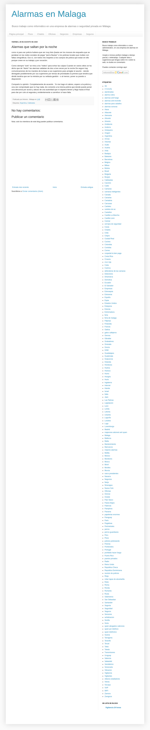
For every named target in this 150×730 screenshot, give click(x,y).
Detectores (109, 274)
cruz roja (108, 262)
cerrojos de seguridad (113, 224)
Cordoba (108, 248)
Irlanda (107, 388)
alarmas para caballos (113, 104)
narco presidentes (111, 474)
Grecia (107, 347)
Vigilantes (108, 676)
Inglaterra (108, 383)
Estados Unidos (111, 303)
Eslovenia (108, 294)
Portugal (108, 550)
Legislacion (109, 403)
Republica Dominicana (113, 570)
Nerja (107, 482)
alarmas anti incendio (113, 101)
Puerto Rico (109, 556)
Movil (107, 465)
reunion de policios (112, 573)
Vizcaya (108, 685)
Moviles (107, 468)
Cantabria (108, 200)
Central (107, 221)
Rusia (107, 594)
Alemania (108, 115)
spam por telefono (111, 629)
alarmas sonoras (111, 107)
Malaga (107, 435)
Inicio (55, 187)
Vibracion (108, 670)
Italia (106, 394)
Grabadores (109, 341)
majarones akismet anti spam (116, 432)
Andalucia (108, 124)
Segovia (108, 605)
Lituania (108, 415)
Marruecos (109, 447)
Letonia (107, 412)
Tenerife (108, 641)
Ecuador (108, 283)
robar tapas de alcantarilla (114, 579)
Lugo (106, 424)
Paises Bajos (110, 503)
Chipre (107, 236)
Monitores (108, 459)
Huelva (107, 368)
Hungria (108, 377)
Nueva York (109, 488)
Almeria (107, 121)
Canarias (108, 198)
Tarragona (108, 638)
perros (107, 529)
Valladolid (108, 661)
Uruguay (108, 655)
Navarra (108, 476)
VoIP (106, 688)
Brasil (107, 171)
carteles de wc (110, 209)
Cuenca (107, 268)
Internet (107, 385)
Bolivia (107, 168)
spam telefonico (111, 632)
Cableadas (31, 103)
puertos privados (111, 559)
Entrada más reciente (20, 187)
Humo (107, 374)
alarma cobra (110, 95)
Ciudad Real (109, 239)
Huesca (107, 371)
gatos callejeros (111, 333)
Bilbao (107, 165)
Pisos (30, 34)
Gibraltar (108, 339)
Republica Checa (111, 567)
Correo (107, 250)
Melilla (107, 453)
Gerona (107, 335)
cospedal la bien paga (113, 253)
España (107, 297)
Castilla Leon (110, 218)
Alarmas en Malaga (49, 14)
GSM (106, 350)
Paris (106, 520)
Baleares (108, 156)
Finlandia (108, 324)
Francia (107, 327)
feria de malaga (111, 318)
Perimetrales (109, 526)
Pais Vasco (109, 500)
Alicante (108, 118)
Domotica (108, 280)
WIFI (106, 691)
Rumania (108, 591)
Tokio (107, 647)
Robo (107, 582)
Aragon (107, 133)
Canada (108, 195)
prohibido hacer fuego (113, 553)
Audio (107, 145)
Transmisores (110, 652)
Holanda (108, 362)
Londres (108, 421)
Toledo (107, 650)
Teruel (107, 644)
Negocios (64, 34)
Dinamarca (109, 277)
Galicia (107, 330)
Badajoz (108, 154)
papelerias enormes (112, 515)
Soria (107, 623)
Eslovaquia (109, 291)
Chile (106, 233)
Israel (107, 391)
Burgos (107, 177)
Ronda (107, 588)
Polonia (107, 544)
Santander (108, 603)
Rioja (106, 576)
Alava (107, 110)
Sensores (108, 614)
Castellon (108, 212)
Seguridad (108, 609)
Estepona (108, 306)
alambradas (109, 92)
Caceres (108, 183)
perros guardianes (112, 532)
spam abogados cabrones (114, 626)
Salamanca (109, 597)
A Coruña (108, 89)
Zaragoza (108, 696)
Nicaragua (108, 485)
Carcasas (108, 204)
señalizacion (109, 617)
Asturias (108, 142)
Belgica (107, 162)
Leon (106, 406)
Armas (107, 139)
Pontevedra (109, 547)
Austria (107, 148)
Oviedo (107, 497)
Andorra (108, 127)
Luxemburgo (109, 426)
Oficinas (52, 34)
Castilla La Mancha (112, 215)
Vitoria (107, 682)
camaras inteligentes (112, 192)
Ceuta (107, 227)
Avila (106, 151)
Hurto (107, 380)
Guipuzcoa (109, 359)
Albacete (108, 113)
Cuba (107, 265)
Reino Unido (109, 564)
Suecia (107, 635)
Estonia (107, 309)
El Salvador (109, 286)
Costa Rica (109, 256)
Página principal (16, 34)
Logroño (108, 418)
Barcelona (108, 159)
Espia (107, 300)
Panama (108, 512)
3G (106, 86)
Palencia (108, 506)
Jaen (106, 397)
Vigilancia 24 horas (113, 708)
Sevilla (107, 620)
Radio (107, 561)
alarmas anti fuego (112, 98)
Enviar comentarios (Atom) (32, 191)
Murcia (107, 470)
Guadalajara (109, 353)
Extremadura (110, 312)
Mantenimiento (110, 444)
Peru (106, 535)
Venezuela (109, 667)
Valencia (108, 658)
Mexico (107, 456)
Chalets (40, 34)
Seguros (90, 34)
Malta (107, 441)
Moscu (107, 462)
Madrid (107, 429)
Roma (107, 585)
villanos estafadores (112, 679)
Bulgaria (108, 174)
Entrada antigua (87, 187)
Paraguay (108, 517)
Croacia (107, 259)
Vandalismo (109, 664)
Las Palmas (109, 400)
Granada (108, 344)
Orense (107, 494)
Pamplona (108, 509)
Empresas (77, 34)
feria (106, 315)
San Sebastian (110, 600)
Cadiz (107, 186)
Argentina (23, 103)
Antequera (108, 130)
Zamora (107, 694)
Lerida (107, 409)
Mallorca (108, 438)
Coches (107, 242)
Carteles (108, 206)
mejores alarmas (111, 450)
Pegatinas (108, 523)
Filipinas (108, 321)
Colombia (108, 245)
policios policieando (112, 541)
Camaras (108, 189)
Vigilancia (108, 673)
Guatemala (109, 356)
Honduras (108, 365)
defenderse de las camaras (115, 271)
